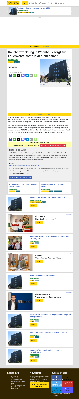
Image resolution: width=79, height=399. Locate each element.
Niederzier (12, 191)
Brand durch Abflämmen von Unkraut (43, 276)
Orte (50, 3)
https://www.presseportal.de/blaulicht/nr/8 (23, 166)
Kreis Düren (25, 12)
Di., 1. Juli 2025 (13, 60)
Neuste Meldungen (17, 378)
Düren (20, 12)
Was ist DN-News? (17, 379)
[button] (25, 3)
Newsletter (59, 3)
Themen (42, 3)
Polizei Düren (12, 67)
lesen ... (33, 206)
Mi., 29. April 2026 (34, 335)
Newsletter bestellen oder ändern (39, 385)
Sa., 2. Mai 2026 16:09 (23, 10)
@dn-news (67, 383)
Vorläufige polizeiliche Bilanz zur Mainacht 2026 (33, 8)
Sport (51, 191)
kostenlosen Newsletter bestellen (53, 145)
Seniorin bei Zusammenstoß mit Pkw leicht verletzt (48, 332)
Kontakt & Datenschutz (18, 385)
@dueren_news (68, 378)
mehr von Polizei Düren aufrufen (20, 177)
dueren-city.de (69, 214)
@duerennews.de (57, 378)
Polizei (31, 12)
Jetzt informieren (44, 46)
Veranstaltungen (58, 191)
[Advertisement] (39, 32)
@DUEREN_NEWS (57, 384)
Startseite (33, 3)
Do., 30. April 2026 (34, 241)
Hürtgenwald (45, 191)
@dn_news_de (57, 390)
